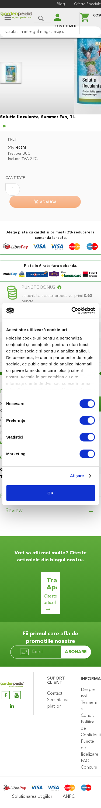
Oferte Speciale (87, 4)
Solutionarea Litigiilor (32, 797)
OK (50, 492)
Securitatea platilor (55, 703)
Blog (61, 4)
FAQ (85, 761)
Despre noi (88, 693)
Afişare (77, 475)
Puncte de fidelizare (89, 748)
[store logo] (16, 18)
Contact (54, 693)
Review (14, 511)
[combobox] (50, 31)
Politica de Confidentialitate (89, 728)
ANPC (69, 797)
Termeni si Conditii (89, 709)
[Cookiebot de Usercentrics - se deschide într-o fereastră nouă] (72, 310)
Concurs (89, 767)
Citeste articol (50, 599)
